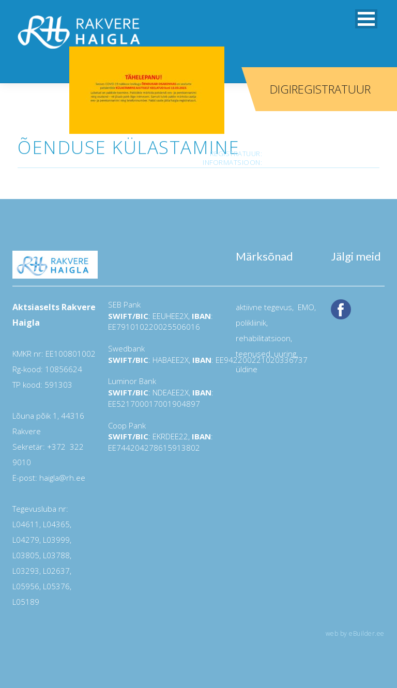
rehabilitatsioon (263, 338)
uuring (285, 353)
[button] (366, 18)
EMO (305, 307)
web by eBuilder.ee (355, 633)
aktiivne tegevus (264, 307)
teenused (253, 353)
